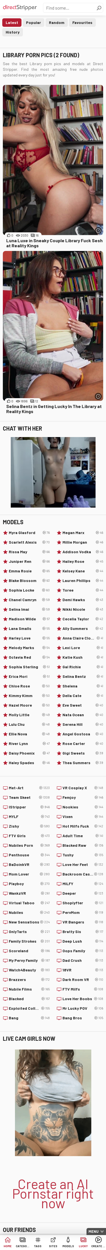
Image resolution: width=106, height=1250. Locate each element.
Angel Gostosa (82, 734)
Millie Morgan (82, 542)
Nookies (82, 807)
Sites (53, 1246)
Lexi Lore (82, 647)
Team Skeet (29, 797)
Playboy (29, 883)
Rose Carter (82, 743)
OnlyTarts (29, 931)
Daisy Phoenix (29, 753)
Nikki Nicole (82, 609)
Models (68, 1246)
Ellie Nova (29, 734)
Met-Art (29, 787)
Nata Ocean (82, 714)
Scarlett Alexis (29, 542)
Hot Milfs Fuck (82, 826)
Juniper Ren (29, 561)
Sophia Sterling (29, 666)
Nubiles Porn (29, 845)
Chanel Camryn (29, 599)
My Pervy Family (29, 960)
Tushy (82, 855)
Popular (33, 22)
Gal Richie (82, 666)
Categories (23, 1246)
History (13, 32)
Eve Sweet (82, 705)
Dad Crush (82, 960)
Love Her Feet (82, 864)
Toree (82, 590)
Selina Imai (29, 609)
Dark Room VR (82, 979)
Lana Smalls (29, 628)
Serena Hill (82, 724)
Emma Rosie (29, 571)
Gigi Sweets (82, 753)
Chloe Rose (29, 686)
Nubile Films (29, 989)
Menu (93, 1231)
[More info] (98, 230)
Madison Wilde (29, 619)
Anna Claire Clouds (82, 638)
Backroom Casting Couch (82, 874)
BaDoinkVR (29, 864)
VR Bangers (82, 922)
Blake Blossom (29, 580)
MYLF (29, 816)
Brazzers (29, 979)
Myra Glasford (29, 532)
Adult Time (82, 835)
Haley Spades (29, 762)
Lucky (83, 1246)
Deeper (82, 893)
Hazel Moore (29, 705)
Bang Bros (82, 1018)
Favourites (82, 22)
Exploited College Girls (29, 1008)
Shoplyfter (82, 903)
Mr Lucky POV (82, 1008)
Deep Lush (82, 941)
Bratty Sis (82, 931)
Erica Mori (29, 676)
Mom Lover (29, 874)
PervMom (82, 912)
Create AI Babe (98, 1246)
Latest (12, 22)
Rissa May (29, 551)
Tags (38, 1246)
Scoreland (29, 950)
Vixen (82, 816)
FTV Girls (29, 835)
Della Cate (82, 695)
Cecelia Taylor (82, 619)
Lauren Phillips (82, 580)
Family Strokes (29, 941)
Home (8, 1246)
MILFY (82, 883)
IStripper (29, 807)
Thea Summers (82, 762)
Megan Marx (82, 532)
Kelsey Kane (82, 571)
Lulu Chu (29, 724)
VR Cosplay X (82, 787)
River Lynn (29, 743)
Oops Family (82, 950)
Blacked (29, 998)
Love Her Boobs (82, 998)
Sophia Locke (29, 590)
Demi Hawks (82, 599)
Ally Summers (82, 628)
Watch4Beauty (29, 970)
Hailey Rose (82, 561)
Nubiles (29, 912)
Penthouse (29, 855)
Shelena (82, 686)
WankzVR (29, 893)
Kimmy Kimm (29, 695)
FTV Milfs (82, 989)
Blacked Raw (82, 845)
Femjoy (82, 797)
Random (56, 22)
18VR (82, 970)
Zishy (29, 826)
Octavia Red (29, 657)
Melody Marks (29, 647)
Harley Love (29, 638)
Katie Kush (82, 657)
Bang (29, 1018)
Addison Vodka (82, 551)
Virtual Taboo (29, 903)
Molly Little (29, 714)
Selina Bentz (82, 676)
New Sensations (29, 922)
